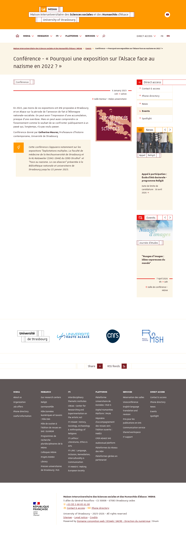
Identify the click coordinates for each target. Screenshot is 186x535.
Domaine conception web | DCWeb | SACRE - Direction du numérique (113, 521)
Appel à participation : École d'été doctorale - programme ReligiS (154, 177)
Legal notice (81, 517)
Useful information (22, 416)
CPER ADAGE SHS (103, 438)
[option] (155, 171)
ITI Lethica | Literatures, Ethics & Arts (78, 442)
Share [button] (91, 366)
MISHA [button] (28, 36)
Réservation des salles (133, 397)
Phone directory (21, 411)
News (153, 406)
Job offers (18, 406)
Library (44, 461)
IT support (128, 437)
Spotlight (154, 416)
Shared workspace (132, 432)
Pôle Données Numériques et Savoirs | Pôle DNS (51, 415)
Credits (94, 517)
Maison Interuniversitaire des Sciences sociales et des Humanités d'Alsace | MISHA (47, 48)
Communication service (134, 427)
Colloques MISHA (48, 452)
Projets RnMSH (48, 457)
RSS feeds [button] (113, 366)
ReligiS (44, 402)
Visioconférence (130, 402)
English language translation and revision (131, 410)
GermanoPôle (47, 406)
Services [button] (92, 36)
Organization (19, 402)
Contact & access (158, 397)
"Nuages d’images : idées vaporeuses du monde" (153, 260)
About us (17, 397)
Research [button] (45, 36)
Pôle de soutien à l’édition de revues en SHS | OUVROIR (51, 427)
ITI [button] (59, 36)
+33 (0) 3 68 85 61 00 (78, 504)
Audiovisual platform (105, 443)
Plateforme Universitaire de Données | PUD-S (103, 401)
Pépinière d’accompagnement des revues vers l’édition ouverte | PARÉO (105, 426)
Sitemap (67, 517)
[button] (103, 36)
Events (88, 48)
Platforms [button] (73, 36)
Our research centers (51, 397)
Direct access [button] (146, 36)
